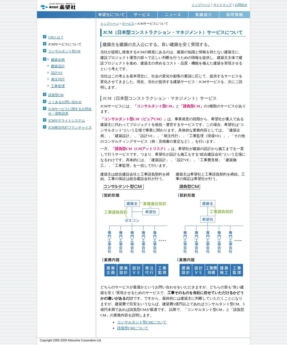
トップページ (201, 4)
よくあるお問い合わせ (65, 102)
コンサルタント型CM (64, 51)
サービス (128, 23)
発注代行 (58, 79)
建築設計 (58, 66)
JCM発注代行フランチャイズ (70, 127)
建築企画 (58, 60)
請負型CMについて (132, 328)
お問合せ (241, 4)
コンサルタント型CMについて (141, 322)
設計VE (57, 73)
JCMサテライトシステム (66, 120)
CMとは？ (56, 37)
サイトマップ (222, 4)
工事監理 (58, 86)
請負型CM (56, 95)
